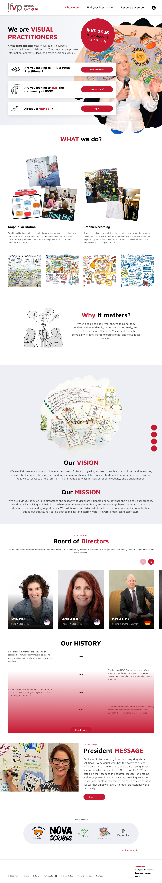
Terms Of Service (85, 876)
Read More (81, 730)
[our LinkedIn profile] (154, 435)
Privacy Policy (67, 876)
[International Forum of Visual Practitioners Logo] (23, 7)
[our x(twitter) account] (154, 441)
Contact (99, 876)
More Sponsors (127, 850)
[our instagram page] (154, 448)
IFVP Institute (49, 876)
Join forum (96, 89)
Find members (97, 69)
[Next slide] (151, 562)
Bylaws (36, 876)
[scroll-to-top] (154, 455)
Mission (26, 876)
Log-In (97, 108)
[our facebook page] (154, 427)
